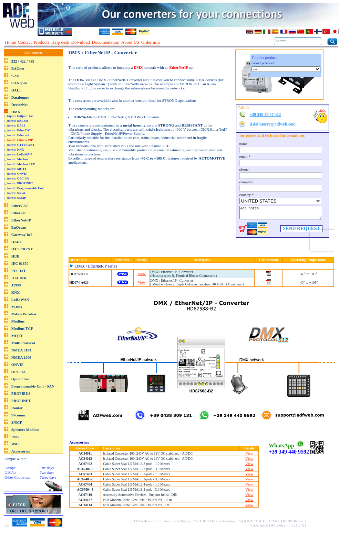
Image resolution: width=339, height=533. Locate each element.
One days (47, 468)
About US (130, 42)
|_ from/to (16, 120)
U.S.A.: (10, 472)
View (142, 274)
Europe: (10, 468)
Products (42, 42)
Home (10, 42)
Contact (25, 42)
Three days (48, 477)
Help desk (60, 42)
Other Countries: (17, 477)
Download (80, 42)
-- (164, 42)
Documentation (105, 42)
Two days (47, 472)
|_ (19, 116)
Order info (150, 42)
